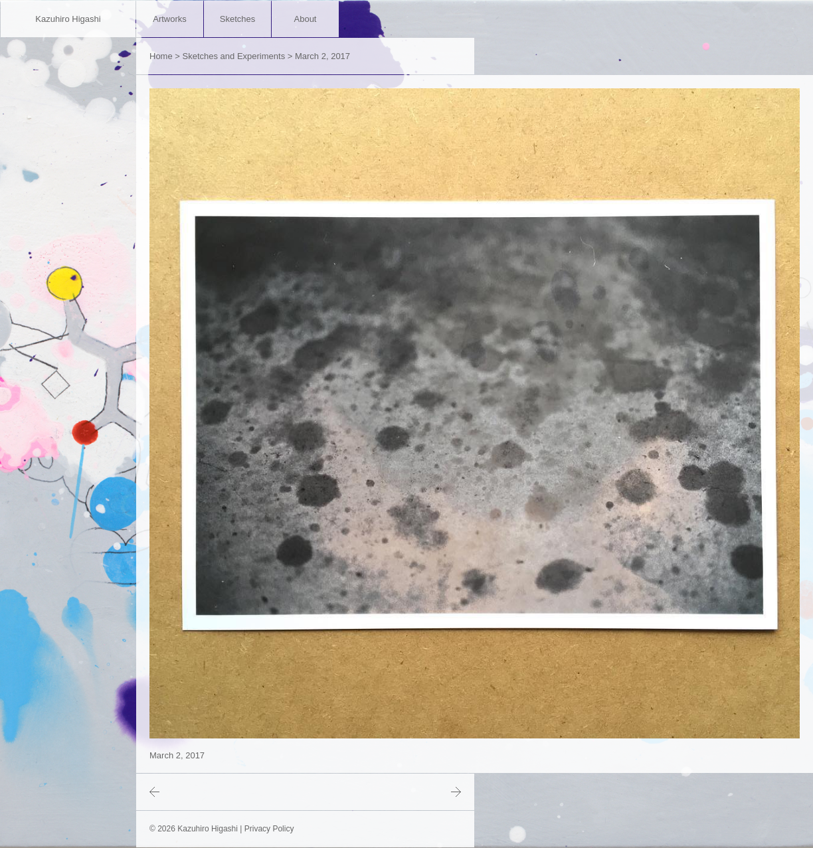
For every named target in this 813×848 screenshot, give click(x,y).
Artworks (170, 19)
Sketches (237, 19)
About (305, 19)
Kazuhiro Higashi (67, 19)
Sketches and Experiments (234, 56)
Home (161, 56)
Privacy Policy (269, 828)
